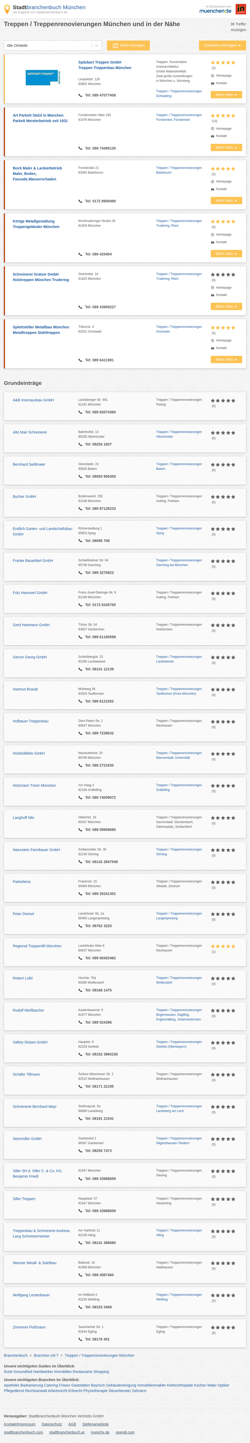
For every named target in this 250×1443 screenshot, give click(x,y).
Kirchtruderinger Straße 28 (117, 223)
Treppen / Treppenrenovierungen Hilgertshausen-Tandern (179, 1141)
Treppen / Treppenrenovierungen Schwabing (179, 93)
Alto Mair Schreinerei (30, 432)
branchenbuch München (49, 7)
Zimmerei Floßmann (29, 1327)
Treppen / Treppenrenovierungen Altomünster (179, 434)
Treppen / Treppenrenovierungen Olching (179, 852)
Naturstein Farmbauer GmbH (36, 850)
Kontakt (221, 83)
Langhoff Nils (23, 817)
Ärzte (8, 1372)
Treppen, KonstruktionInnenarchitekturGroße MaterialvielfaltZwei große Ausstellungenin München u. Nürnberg (174, 71)
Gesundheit (23, 1372)
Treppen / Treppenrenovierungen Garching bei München (179, 562)
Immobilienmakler (151, 1385)
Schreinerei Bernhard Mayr (34, 1106)
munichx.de (100, 1432)
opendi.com (125, 1432)
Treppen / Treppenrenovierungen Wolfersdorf (179, 980)
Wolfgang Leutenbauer (31, 1295)
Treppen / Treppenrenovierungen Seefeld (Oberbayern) (179, 1044)
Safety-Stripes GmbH (30, 1042)
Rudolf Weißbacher (28, 1010)
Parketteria (22, 882)
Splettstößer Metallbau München (43, 330)
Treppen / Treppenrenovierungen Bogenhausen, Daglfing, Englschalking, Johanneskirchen (179, 1014)
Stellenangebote (95, 1424)
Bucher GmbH (24, 496)
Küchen (200, 1385)
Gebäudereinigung (121, 1385)
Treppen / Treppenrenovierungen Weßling (179, 1297)
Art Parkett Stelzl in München (43, 118)
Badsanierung (31, 1385)
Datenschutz (52, 1424)
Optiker (223, 1385)
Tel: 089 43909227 (100, 307)
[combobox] (6, 45)
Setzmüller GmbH (27, 1139)
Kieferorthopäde (180, 1385)
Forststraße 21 (117, 170)
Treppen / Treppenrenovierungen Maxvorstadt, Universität (179, 755)
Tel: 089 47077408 (100, 95)
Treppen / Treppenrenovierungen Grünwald (179, 329)
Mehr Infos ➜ (226, 95)
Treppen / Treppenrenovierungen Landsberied (179, 659)
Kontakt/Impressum (20, 1424)
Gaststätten (80, 1385)
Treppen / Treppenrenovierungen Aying (179, 531)
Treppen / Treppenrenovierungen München (99, 1355)
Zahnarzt (139, 1391)
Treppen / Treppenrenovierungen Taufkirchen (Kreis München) (179, 691)
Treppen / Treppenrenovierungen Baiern (179, 466)
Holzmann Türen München (34, 785)
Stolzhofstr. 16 (117, 276)
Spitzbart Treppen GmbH (117, 65)
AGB (72, 1424)
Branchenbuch (15, 1355)
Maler (212, 1385)
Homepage (224, 75)
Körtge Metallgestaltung (43, 224)
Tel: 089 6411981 (99, 360)
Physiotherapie (95, 1391)
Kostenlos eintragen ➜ (222, 45)
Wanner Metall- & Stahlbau (34, 1263)
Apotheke (11, 1385)
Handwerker (43, 1372)
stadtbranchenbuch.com (23, 1432)
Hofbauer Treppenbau (30, 721)
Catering (51, 1385)
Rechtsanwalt (36, 1391)
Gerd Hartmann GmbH (31, 625)
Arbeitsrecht (57, 1391)
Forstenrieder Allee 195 (117, 117)
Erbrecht (75, 1391)
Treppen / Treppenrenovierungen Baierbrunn (179, 170)
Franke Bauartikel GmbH (33, 560)
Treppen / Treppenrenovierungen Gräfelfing (179, 787)
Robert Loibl (23, 978)
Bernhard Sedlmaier (29, 464)
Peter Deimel (23, 914)
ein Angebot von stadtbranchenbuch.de (40, 12)
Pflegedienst (14, 1391)
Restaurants (82, 1372)
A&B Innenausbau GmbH (33, 400)
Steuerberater (120, 1391)
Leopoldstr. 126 (117, 81)
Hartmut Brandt (25, 689)
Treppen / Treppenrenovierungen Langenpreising (179, 916)
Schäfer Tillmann (26, 1074)
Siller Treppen (24, 1199)
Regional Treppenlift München (37, 946)
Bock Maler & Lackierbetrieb (43, 174)
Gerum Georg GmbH (30, 657)
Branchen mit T (46, 1355)
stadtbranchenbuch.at (66, 1432)
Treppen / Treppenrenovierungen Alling (179, 1233)
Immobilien (63, 1372)
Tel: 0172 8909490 (100, 201)
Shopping (101, 1372)
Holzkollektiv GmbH (29, 753)
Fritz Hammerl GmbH (30, 593)
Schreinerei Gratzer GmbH (43, 277)
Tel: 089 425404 (98, 254)
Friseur (64, 1385)
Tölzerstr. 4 (117, 329)
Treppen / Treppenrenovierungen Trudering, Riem (179, 223)
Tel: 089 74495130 (100, 148)
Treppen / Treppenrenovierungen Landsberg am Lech (179, 1108)
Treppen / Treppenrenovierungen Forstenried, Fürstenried (179, 117)
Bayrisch (98, 1385)
